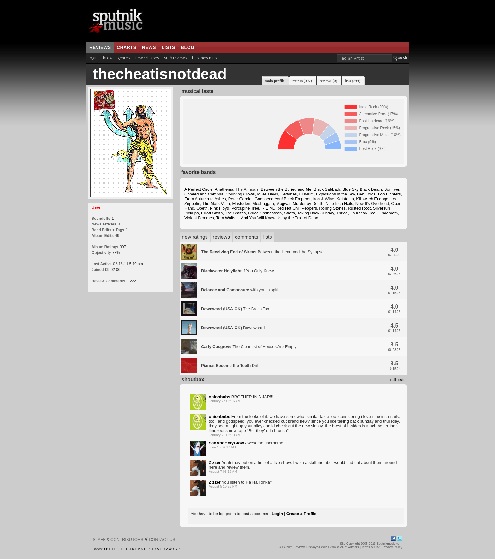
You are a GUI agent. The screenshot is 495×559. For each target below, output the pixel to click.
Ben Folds (366, 194)
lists (168, 47)
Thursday (358, 213)
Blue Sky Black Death (362, 189)
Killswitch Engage (372, 198)
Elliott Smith (212, 213)
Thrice (342, 213)
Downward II (233, 327)
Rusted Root (359, 208)
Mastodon (241, 203)
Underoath (388, 213)
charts (126, 47)
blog (187, 47)
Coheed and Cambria (204, 194)
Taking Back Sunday (315, 213)
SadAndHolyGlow (226, 443)
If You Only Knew (237, 270)
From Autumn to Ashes (205, 198)
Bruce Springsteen (265, 213)
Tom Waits (225, 217)
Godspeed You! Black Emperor (283, 198)
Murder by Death (308, 203)
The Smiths (235, 213)
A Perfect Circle (198, 189)
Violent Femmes (199, 217)
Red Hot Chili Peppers (296, 208)
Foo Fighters (389, 194)
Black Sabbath (327, 189)
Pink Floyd (219, 208)
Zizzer (215, 462)
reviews (100, 47)
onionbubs (219, 396)
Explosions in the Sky (335, 194)
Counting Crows (240, 194)
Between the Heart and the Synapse (262, 251)
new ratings (195, 237)
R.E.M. (267, 208)
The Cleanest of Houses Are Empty (249, 346)
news (149, 47)
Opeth (201, 208)
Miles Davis (267, 194)
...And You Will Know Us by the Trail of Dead (277, 217)
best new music (205, 58)
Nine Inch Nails (339, 203)
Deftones (288, 194)
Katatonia (345, 198)
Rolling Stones (332, 208)
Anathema (224, 189)
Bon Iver (391, 189)
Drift (230, 365)
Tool (372, 213)
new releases (147, 58)
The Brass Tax (235, 308)
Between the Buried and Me (286, 189)
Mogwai (283, 203)
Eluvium (306, 194)
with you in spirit (240, 289)
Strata (289, 213)
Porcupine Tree (245, 208)
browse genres (116, 58)
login (93, 58)
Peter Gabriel (240, 198)
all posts (398, 380)
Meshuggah (263, 203)
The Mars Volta (216, 203)
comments (246, 237)
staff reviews (175, 58)
